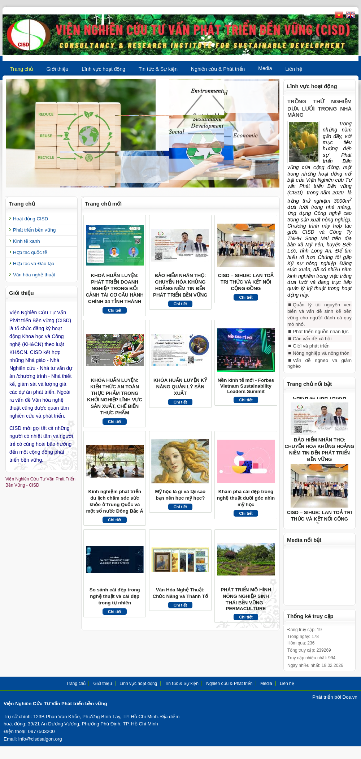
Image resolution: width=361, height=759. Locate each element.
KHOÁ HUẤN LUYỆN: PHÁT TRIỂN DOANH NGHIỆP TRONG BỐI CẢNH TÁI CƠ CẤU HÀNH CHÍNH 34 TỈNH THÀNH (115, 288)
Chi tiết (114, 310)
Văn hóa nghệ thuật (34, 274)
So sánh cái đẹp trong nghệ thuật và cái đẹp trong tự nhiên (115, 596)
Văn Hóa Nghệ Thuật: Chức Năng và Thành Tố (180, 593)
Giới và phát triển (311, 351)
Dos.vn (350, 702)
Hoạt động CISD (30, 218)
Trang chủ (21, 69)
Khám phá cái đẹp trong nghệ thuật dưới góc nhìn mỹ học (246, 498)
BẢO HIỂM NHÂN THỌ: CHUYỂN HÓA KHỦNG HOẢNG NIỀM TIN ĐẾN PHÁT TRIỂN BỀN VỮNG (180, 285)
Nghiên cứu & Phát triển (218, 69)
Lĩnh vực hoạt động (103, 69)
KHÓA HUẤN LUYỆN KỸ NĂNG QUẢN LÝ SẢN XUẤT (180, 387)
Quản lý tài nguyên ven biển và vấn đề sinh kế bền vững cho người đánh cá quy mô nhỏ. (319, 319)
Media (265, 68)
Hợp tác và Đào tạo (33, 263)
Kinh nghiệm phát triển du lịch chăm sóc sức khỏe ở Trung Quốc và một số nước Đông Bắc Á (114, 501)
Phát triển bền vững (34, 230)
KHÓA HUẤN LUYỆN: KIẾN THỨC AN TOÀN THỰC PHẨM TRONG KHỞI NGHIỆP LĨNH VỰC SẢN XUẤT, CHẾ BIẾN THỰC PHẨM (114, 396)
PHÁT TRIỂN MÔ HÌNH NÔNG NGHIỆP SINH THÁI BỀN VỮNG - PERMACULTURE (246, 599)
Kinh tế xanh (26, 241)
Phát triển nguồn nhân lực (321, 337)
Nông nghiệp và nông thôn (321, 358)
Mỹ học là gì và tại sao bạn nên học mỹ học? (180, 495)
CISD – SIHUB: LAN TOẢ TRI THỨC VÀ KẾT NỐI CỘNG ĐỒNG (246, 282)
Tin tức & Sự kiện (158, 69)
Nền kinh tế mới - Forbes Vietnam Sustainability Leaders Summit (246, 386)
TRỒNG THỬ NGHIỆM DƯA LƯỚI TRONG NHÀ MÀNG (319, 108)
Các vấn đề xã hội (312, 344)
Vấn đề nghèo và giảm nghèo (319, 368)
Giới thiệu (58, 69)
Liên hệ (293, 69)
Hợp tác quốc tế (30, 252)
